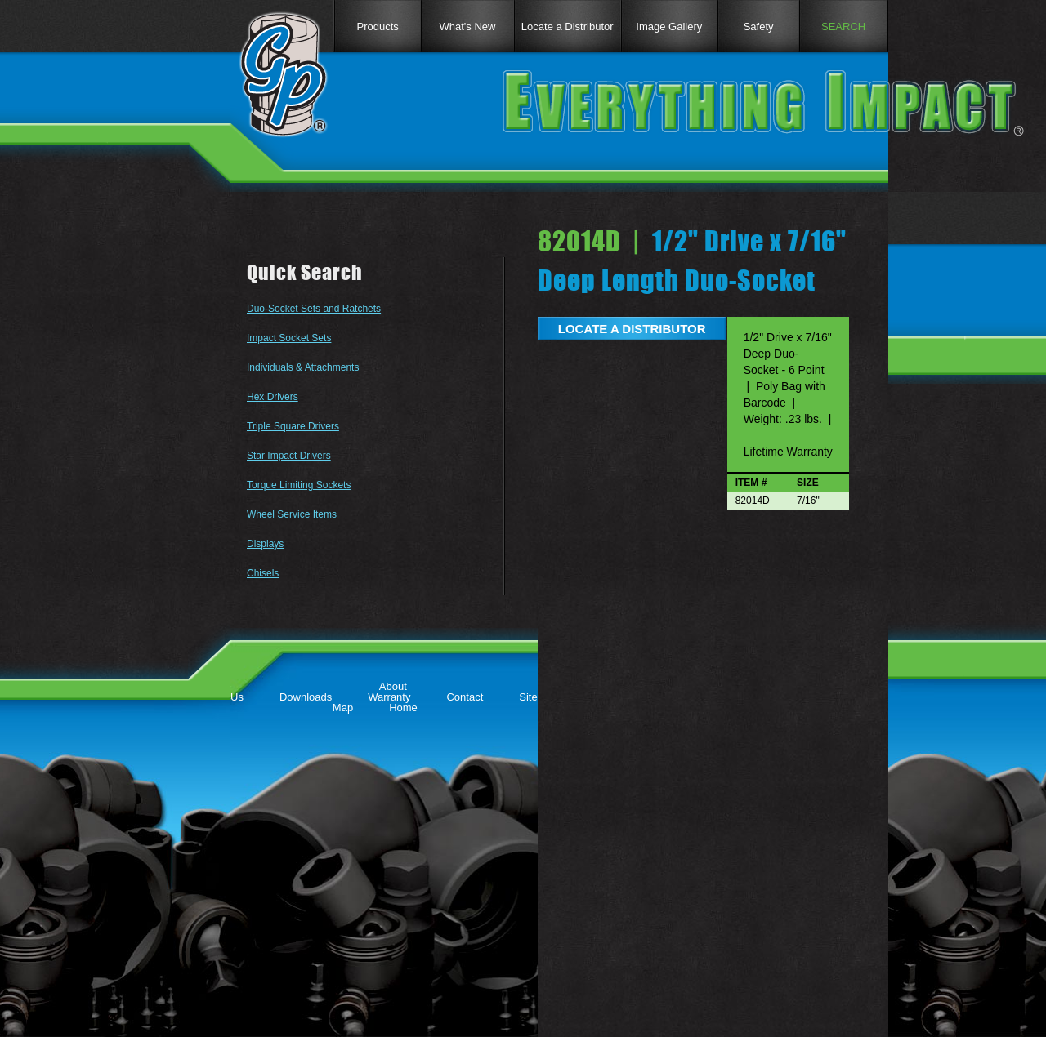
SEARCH (843, 26)
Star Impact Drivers (289, 455)
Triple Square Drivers (293, 426)
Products (377, 26)
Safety (759, 26)
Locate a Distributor (567, 26)
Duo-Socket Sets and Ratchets (314, 308)
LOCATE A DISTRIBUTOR (632, 329)
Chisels (263, 573)
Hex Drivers (272, 397)
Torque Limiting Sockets (299, 485)
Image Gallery (669, 26)
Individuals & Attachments (303, 367)
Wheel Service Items (292, 514)
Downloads (305, 697)
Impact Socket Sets (289, 338)
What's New (468, 26)
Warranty (389, 697)
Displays (265, 544)
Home (403, 707)
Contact (464, 697)
